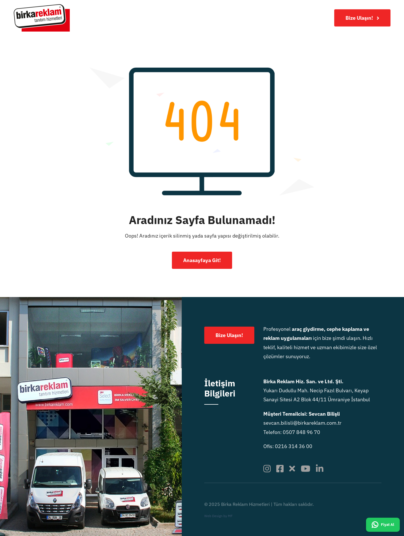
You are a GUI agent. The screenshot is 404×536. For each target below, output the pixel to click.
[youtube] (305, 468)
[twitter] (292, 468)
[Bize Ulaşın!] (362, 17)
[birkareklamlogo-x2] (42, 6)
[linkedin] (319, 468)
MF (230, 516)
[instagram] (267, 468)
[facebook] (280, 468)
